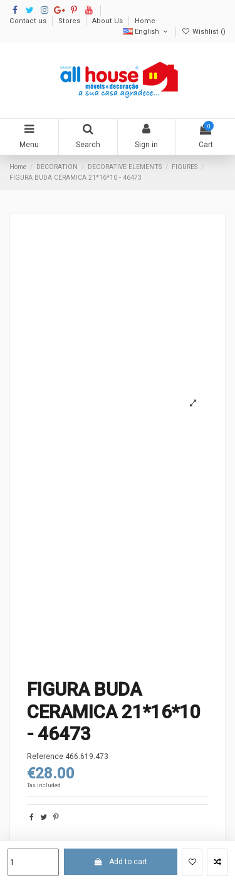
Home (145, 21)
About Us (108, 21)
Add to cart (120, 861)
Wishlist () (204, 32)
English (146, 32)
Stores (70, 21)
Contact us (28, 21)
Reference (45, 756)
